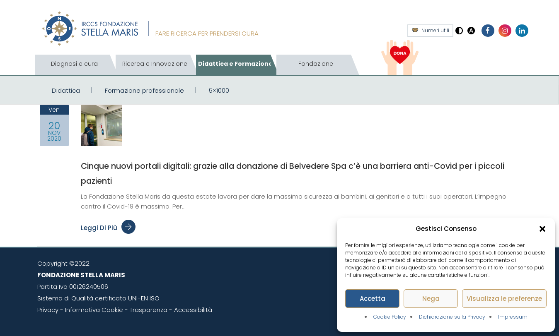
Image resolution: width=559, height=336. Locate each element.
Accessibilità (193, 309)
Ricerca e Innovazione (154, 64)
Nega (431, 298)
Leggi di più (108, 227)
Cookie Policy (389, 316)
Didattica (66, 90)
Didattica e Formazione (235, 64)
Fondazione (315, 64)
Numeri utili (435, 30)
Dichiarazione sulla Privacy (452, 316)
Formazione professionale (144, 90)
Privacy (47, 309)
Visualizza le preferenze (504, 298)
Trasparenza (148, 309)
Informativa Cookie (94, 309)
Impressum (513, 316)
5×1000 (219, 90)
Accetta (372, 298)
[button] (542, 229)
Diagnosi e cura (74, 64)
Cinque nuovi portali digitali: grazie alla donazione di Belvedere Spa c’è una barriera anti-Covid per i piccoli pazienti (300, 172)
